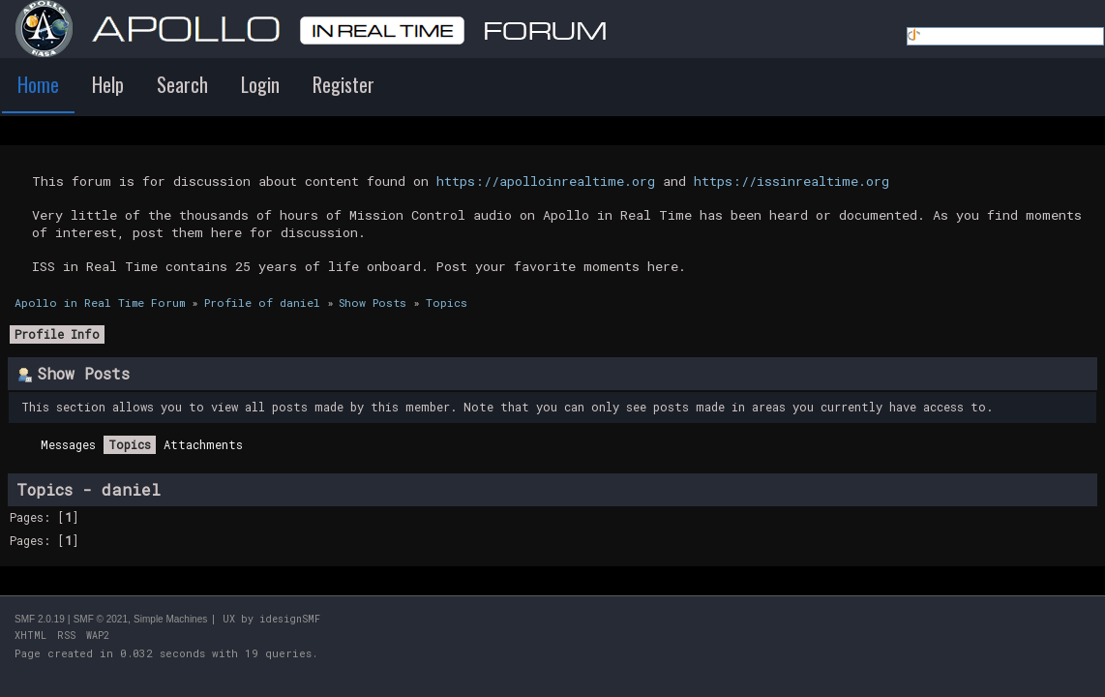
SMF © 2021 (101, 619)
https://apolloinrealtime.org (545, 181)
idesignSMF (289, 619)
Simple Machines (170, 619)
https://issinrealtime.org (791, 181)
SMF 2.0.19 (40, 619)
